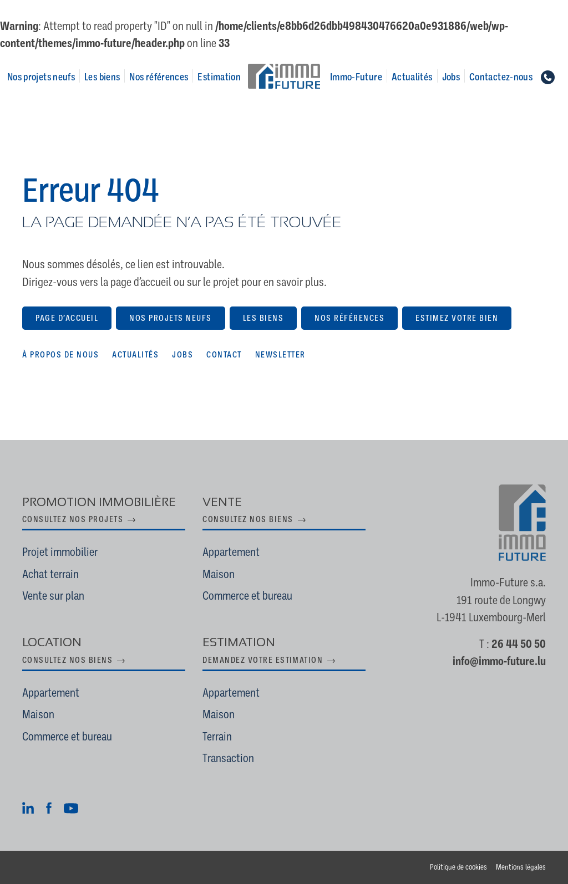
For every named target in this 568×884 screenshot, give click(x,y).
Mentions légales (521, 867)
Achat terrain (50, 574)
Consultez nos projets (72, 519)
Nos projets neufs (41, 76)
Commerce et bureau (247, 595)
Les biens (102, 76)
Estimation (219, 76)
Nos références (158, 76)
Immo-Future (356, 76)
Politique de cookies (458, 867)
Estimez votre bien (456, 318)
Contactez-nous (500, 76)
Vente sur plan (53, 595)
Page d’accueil (67, 318)
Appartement (231, 552)
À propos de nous (60, 354)
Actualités (412, 76)
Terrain (217, 736)
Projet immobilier (60, 552)
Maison (218, 574)
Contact (224, 354)
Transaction (228, 758)
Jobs (451, 76)
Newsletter (280, 354)
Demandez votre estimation (262, 660)
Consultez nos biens (247, 519)
